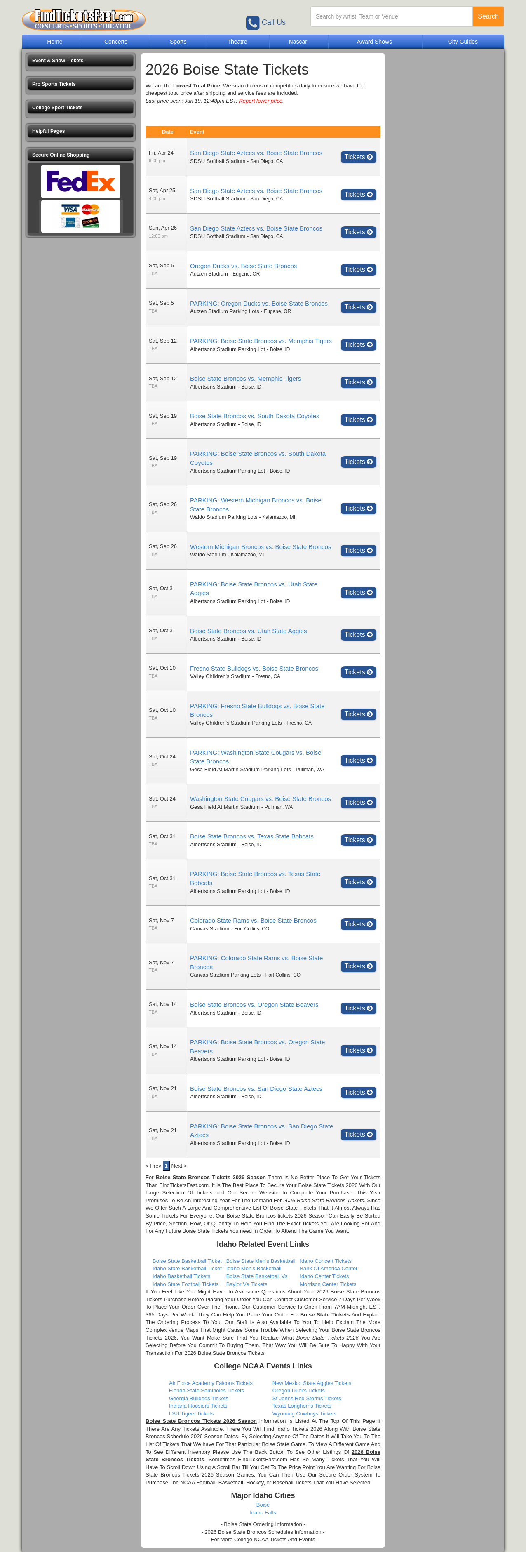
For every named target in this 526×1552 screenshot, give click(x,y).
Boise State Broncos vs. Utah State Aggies (248, 630)
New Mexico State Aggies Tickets (311, 1383)
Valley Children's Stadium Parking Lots (236, 723)
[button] (80, 60)
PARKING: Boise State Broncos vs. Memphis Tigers (261, 340)
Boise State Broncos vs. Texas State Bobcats (252, 836)
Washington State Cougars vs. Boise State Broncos (260, 798)
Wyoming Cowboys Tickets (304, 1414)
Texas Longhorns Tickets (301, 1406)
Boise (263, 1505)
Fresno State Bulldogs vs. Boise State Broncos (254, 668)
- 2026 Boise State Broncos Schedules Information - (262, 1532)
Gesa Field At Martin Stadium (225, 807)
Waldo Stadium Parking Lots (224, 517)
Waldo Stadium (208, 554)
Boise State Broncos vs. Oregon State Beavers (254, 1004)
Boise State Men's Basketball (261, 1261)
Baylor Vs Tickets (247, 1284)
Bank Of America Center (328, 1268)
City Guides (463, 41)
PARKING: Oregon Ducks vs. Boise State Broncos (259, 303)
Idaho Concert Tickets (326, 1261)
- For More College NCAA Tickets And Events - (263, 1539)
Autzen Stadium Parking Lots (224, 311)
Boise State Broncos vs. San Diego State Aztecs (256, 1088)
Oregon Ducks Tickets (298, 1390)
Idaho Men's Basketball (254, 1268)
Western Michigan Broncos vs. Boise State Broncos (260, 546)
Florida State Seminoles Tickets (206, 1390)
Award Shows (374, 41)
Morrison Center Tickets (328, 1284)
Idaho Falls (263, 1513)
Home (54, 41)
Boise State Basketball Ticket (187, 1261)
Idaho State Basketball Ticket (187, 1268)
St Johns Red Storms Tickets (306, 1398)
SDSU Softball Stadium (217, 161)
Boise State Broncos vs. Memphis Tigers (245, 378)
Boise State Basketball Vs (257, 1276)
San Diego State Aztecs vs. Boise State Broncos (256, 152)
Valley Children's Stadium (220, 676)
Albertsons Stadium (213, 387)
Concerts (115, 41)
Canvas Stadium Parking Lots (225, 975)
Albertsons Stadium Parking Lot (227, 349)
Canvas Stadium (209, 929)
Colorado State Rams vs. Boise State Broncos (253, 920)
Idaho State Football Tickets (185, 1284)
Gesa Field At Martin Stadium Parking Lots (240, 769)
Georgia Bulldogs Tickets (198, 1398)
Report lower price (260, 101)
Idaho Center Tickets (324, 1276)
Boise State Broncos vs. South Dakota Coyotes (254, 415)
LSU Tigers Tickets (191, 1414)
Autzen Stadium (209, 274)
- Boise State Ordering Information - (263, 1524)
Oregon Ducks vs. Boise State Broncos (243, 265)
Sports (178, 41)
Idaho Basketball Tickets (181, 1276)
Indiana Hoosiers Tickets (198, 1406)
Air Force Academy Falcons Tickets (211, 1383)
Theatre (237, 41)
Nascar (298, 41)
